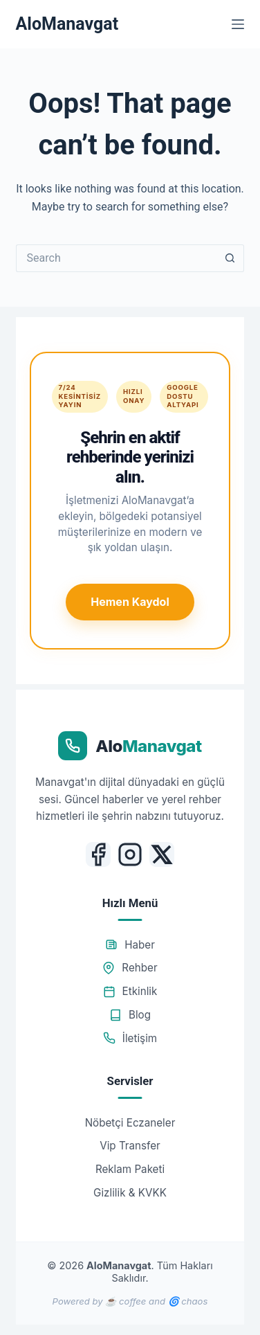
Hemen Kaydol (130, 602)
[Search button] (230, 258)
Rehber (129, 967)
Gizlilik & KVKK (130, 1192)
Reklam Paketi (130, 1169)
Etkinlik (130, 991)
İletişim (130, 1038)
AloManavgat (67, 24)
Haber (130, 944)
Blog (130, 1014)
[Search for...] (116, 258)
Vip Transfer (130, 1145)
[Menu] (238, 24)
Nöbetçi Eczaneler (130, 1122)
